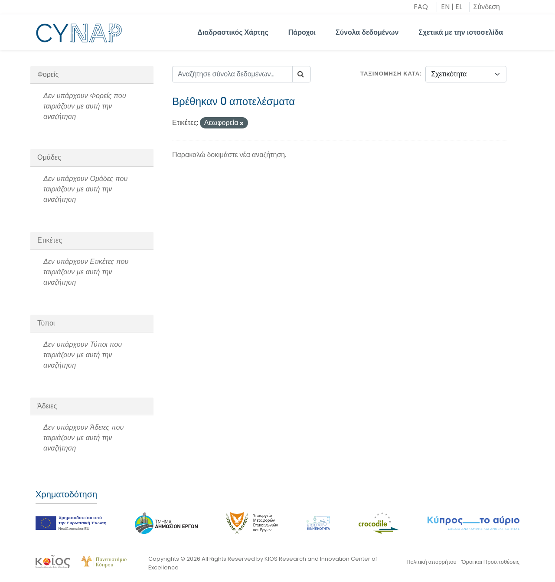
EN (445, 7)
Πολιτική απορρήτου (431, 562)
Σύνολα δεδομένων (367, 32)
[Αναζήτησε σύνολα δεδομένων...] (232, 74)
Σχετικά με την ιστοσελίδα (460, 32)
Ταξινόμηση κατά (390, 73)
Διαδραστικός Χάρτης (232, 32)
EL (458, 7)
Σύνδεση (486, 7)
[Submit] (301, 74)
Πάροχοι (302, 32)
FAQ (421, 7)
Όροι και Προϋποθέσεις (490, 562)
